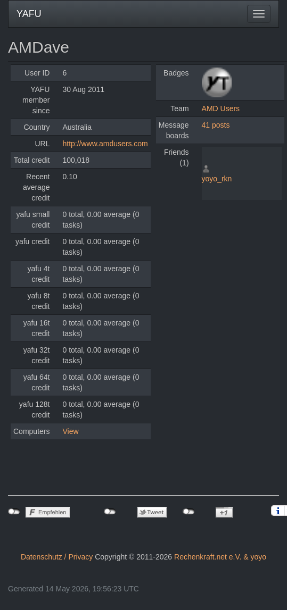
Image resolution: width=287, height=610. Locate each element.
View (70, 431)
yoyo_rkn (217, 178)
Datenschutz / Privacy (57, 557)
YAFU (29, 14)
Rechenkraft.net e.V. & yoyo (220, 557)
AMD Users (221, 108)
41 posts (216, 125)
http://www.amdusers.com (104, 143)
